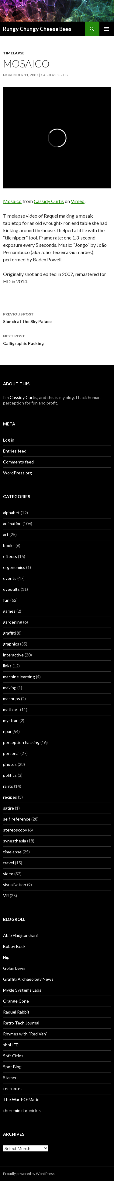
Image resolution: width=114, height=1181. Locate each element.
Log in (8, 439)
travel (8, 862)
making (9, 687)
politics (10, 775)
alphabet (11, 512)
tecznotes (12, 1088)
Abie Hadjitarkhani (20, 935)
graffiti (9, 632)
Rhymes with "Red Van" (25, 1033)
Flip (6, 957)
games (9, 611)
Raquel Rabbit (16, 1011)
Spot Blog (12, 1066)
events (9, 578)
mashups (11, 698)
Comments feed (18, 461)
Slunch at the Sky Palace (57, 317)
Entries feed (14, 450)
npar (7, 731)
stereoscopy (15, 829)
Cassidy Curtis (54, 75)
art (6, 534)
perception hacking (21, 742)
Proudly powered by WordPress (29, 1173)
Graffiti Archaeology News (28, 979)
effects (10, 556)
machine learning (19, 676)
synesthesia (14, 840)
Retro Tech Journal (21, 1022)
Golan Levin (14, 968)
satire (8, 808)
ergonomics (14, 567)
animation (12, 523)
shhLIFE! (11, 1044)
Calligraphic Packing (57, 339)
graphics (11, 643)
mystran (11, 720)
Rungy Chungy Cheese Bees (37, 29)
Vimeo (78, 201)
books (9, 545)
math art (11, 709)
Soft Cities (13, 1055)
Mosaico (12, 201)
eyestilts (11, 589)
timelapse (13, 53)
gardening (12, 622)
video (8, 873)
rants (8, 786)
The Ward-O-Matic (21, 1099)
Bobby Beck (14, 946)
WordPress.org (17, 472)
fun (6, 600)
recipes (10, 797)
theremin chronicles (22, 1110)
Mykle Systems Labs (22, 990)
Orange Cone (16, 1001)
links (7, 665)
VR (6, 895)
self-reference (16, 818)
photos (10, 764)
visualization (14, 884)
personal (11, 753)
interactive (13, 654)
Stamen (10, 1077)
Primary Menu (106, 29)
